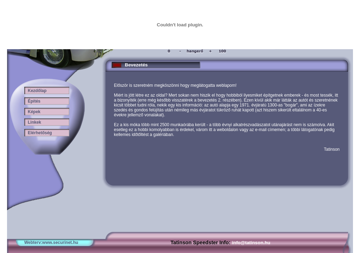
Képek (32, 111)
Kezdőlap (35, 90)
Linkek (32, 122)
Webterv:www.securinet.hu (51, 242)
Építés (32, 101)
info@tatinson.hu (251, 242)
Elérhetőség (38, 132)
